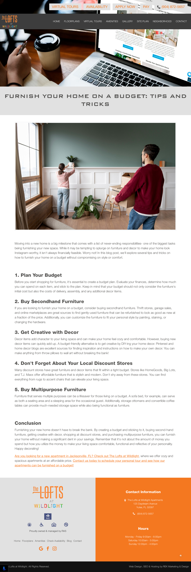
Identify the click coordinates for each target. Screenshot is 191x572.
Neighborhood (162, 21)
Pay (146, 7)
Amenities (112, 21)
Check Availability (56, 541)
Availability (97, 7)
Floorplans (72, 21)
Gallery (127, 21)
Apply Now (125, 7)
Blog (69, 541)
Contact (181, 21)
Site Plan (143, 21)
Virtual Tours (65, 7)
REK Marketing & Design (176, 567)
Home (56, 21)
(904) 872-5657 (171, 7)
